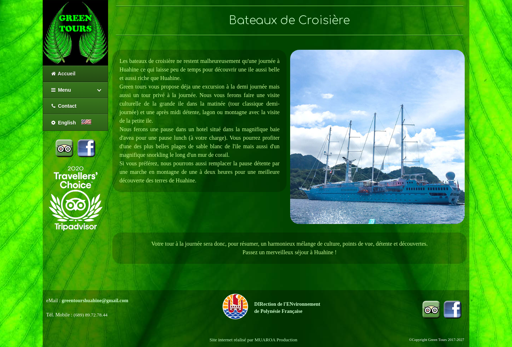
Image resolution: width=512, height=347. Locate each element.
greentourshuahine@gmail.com (95, 300)
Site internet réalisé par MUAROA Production (253, 339)
